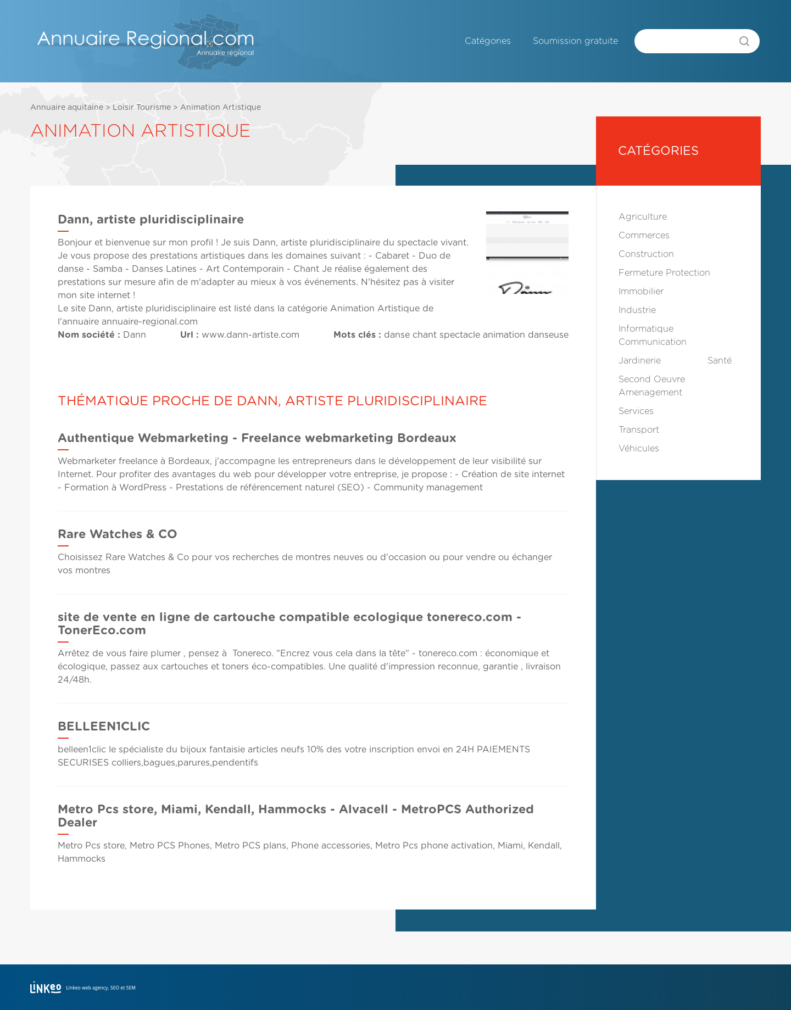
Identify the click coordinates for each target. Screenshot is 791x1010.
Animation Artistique (220, 107)
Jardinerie (640, 360)
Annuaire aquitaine (66, 107)
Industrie (637, 310)
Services (636, 411)
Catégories (488, 41)
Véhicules (639, 448)
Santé (720, 360)
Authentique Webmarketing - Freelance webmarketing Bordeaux (257, 438)
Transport (639, 430)
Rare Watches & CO (117, 534)
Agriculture (643, 217)
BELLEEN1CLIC (104, 727)
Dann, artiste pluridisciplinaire (152, 308)
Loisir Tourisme (142, 107)
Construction (646, 254)
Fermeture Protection (664, 273)
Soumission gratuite (575, 41)
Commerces (644, 235)
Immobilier (641, 291)
